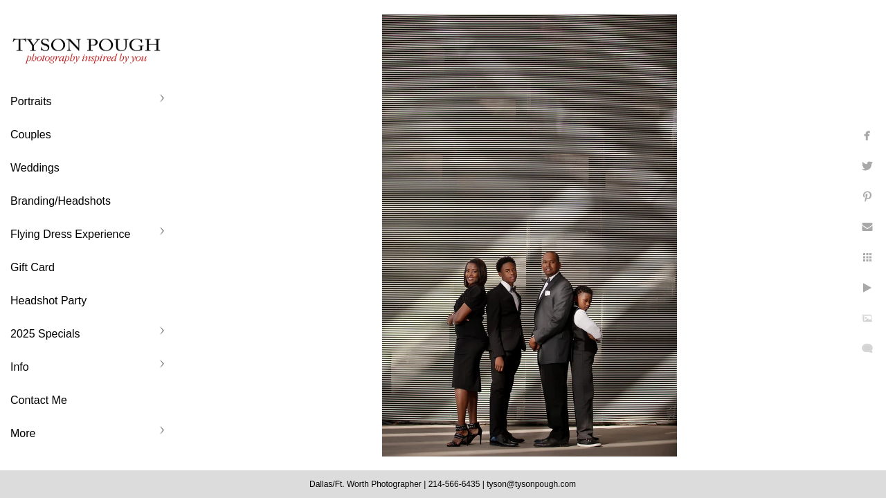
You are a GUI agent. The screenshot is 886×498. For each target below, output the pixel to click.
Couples (30, 134)
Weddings (35, 168)
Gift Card (32, 267)
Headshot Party (48, 300)
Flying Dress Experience (70, 234)
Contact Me (38, 400)
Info (19, 367)
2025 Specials (45, 334)
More (22, 433)
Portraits (31, 101)
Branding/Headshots (60, 201)
